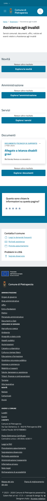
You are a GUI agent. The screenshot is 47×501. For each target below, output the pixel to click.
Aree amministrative (10, 300)
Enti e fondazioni (9, 308)
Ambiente (6, 332)
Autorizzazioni (8, 344)
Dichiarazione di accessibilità (14, 472)
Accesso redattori (38, 498)
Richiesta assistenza (10, 456)
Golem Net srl (9, 495)
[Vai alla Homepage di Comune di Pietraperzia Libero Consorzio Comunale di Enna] (21, 11)
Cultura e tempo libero (11, 352)
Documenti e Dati (9, 320)
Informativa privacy (10, 464)
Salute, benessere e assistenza (15, 372)
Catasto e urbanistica (11, 348)
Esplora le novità (23, 69)
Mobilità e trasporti (10, 368)
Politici (4, 312)
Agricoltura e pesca (10, 328)
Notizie (5, 391)
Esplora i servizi (23, 120)
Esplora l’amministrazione (23, 95)
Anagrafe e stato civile (11, 336)
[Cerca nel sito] (40, 11)
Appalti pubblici (8, 340)
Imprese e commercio (11, 364)
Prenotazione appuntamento (14, 448)
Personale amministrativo (12, 316)
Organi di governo (9, 296)
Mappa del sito (8, 481)
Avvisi (4, 399)
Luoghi (4, 412)
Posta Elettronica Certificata (14, 435)
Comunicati (6, 395)
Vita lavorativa (8, 384)
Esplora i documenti (23, 173)
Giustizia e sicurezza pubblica (14, 360)
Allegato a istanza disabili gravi (21, 152)
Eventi (4, 416)
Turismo (5, 380)
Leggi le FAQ (7, 444)
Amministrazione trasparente (14, 460)
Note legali (6, 468)
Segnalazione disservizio (12, 452)
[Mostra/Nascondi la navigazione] (5, 11)
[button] (7, 3)
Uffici (4, 304)
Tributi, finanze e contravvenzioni (16, 376)
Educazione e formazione (12, 356)
